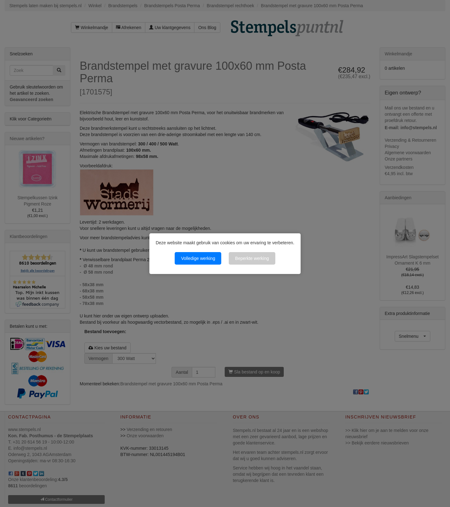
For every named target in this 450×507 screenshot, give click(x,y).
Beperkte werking (252, 258)
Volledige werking (198, 258)
